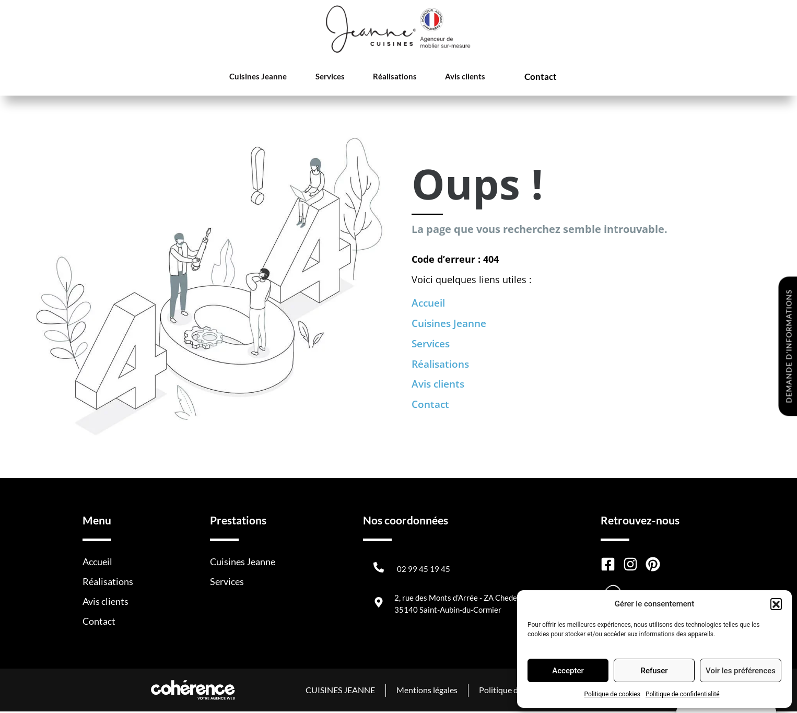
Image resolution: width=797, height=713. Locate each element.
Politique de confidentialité (683, 694)
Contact (531, 77)
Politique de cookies (612, 694)
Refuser (653, 670)
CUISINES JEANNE (338, 691)
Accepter (567, 670)
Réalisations (389, 77)
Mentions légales (425, 691)
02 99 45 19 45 (423, 570)
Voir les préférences (741, 670)
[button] (776, 604)
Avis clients (454, 77)
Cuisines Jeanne (261, 77)
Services (328, 77)
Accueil (430, 303)
